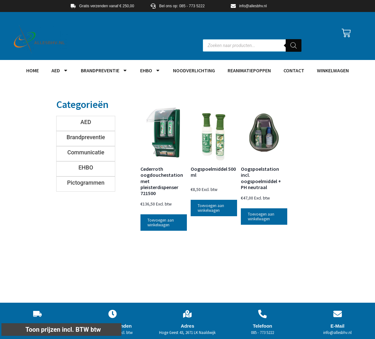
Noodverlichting (194, 70)
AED (59, 70)
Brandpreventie (104, 70)
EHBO (150, 70)
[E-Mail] (337, 314)
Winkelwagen (333, 70)
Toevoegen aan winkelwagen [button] (160, 222)
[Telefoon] (262, 314)
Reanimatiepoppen (249, 70)
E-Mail (337, 326)
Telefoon (262, 326)
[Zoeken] (293, 45)
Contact (293, 70)
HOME (32, 70)
